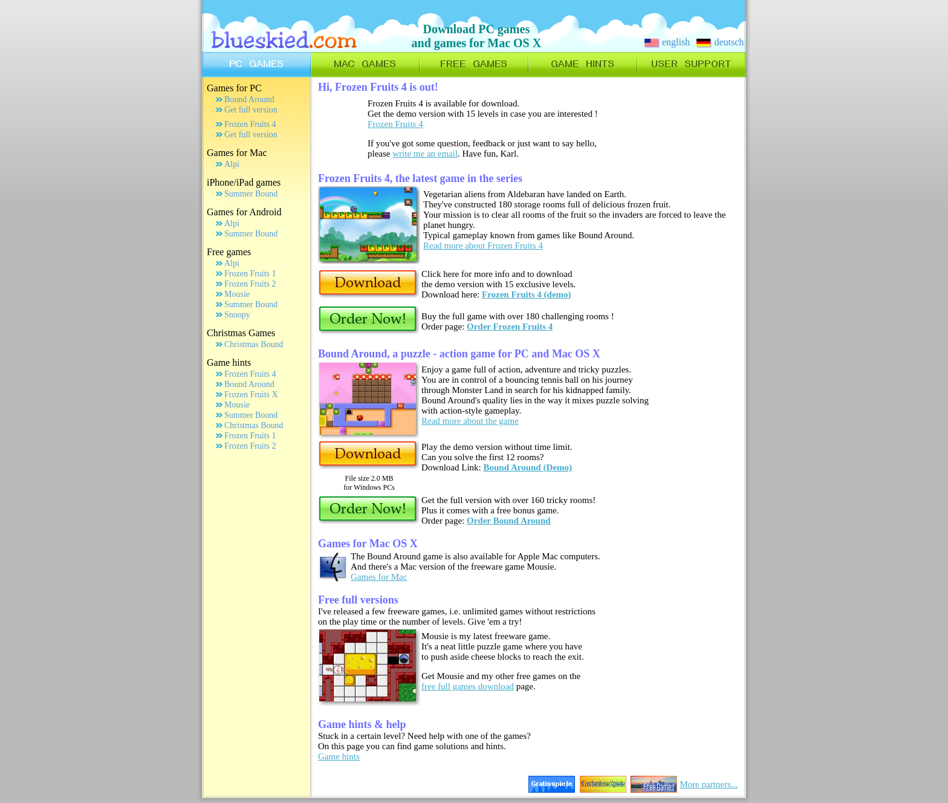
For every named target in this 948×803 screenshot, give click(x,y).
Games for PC (234, 88)
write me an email (425, 153)
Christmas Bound (254, 344)
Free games (229, 252)
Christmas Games (241, 333)
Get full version (251, 109)
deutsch (720, 42)
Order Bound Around (509, 520)
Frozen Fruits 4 (250, 124)
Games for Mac (237, 153)
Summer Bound (251, 193)
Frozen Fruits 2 (250, 283)
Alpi (231, 164)
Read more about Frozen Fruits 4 (483, 245)
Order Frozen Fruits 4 (510, 326)
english (667, 42)
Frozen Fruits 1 (250, 273)
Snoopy (237, 314)
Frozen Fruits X (251, 394)
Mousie (237, 294)
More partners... (709, 784)
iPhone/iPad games (244, 182)
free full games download (467, 686)
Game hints (229, 362)
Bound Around (249, 99)
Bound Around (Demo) (528, 467)
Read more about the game (470, 421)
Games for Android (244, 212)
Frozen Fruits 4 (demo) (526, 294)
